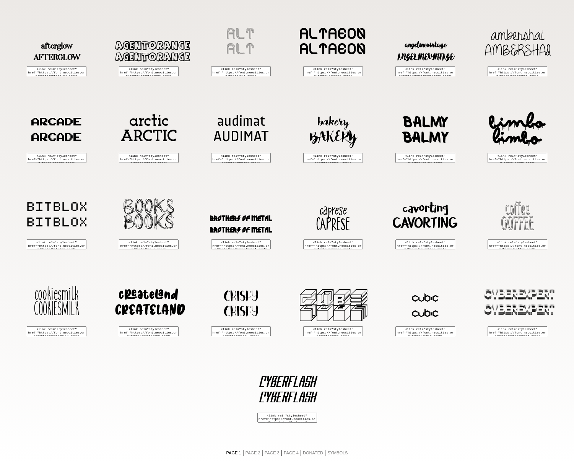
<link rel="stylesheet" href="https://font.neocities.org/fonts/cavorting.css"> (425, 244)
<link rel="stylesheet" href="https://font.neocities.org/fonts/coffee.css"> (517, 244)
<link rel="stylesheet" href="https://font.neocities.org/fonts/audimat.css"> (241, 158)
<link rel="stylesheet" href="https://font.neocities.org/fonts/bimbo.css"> (517, 158)
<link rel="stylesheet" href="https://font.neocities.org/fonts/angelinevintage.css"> (425, 71)
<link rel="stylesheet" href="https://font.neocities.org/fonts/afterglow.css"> (56, 71)
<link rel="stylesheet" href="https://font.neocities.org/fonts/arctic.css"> (149, 158)
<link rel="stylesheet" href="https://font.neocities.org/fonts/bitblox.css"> (56, 244)
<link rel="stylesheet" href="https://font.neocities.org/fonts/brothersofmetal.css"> (241, 244)
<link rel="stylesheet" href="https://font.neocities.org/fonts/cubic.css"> (425, 331)
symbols (337, 453)
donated (313, 453)
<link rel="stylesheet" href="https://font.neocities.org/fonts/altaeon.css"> (333, 71)
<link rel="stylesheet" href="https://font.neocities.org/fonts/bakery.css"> (333, 158)
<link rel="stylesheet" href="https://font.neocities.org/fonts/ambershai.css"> (517, 71)
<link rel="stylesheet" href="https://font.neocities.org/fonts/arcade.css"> (56, 158)
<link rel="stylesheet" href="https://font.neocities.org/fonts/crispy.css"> (241, 331)
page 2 (253, 453)
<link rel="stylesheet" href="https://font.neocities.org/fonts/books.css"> (149, 244)
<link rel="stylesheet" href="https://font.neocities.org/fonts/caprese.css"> (333, 244)
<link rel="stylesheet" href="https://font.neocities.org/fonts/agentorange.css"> (149, 71)
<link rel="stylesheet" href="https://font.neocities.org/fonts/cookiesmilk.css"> (56, 331)
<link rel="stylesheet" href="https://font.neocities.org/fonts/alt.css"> (241, 71)
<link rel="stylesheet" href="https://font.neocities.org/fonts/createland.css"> (149, 331)
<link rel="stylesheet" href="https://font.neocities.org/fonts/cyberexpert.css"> (517, 331)
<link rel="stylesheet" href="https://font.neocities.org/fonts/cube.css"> (333, 331)
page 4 (291, 453)
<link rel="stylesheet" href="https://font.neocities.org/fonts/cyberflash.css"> (287, 418)
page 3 (272, 453)
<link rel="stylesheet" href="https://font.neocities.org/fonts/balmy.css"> (425, 158)
